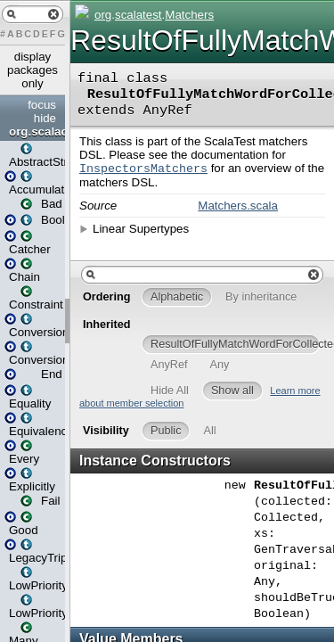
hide (45, 118)
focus (42, 104)
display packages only (32, 70)
